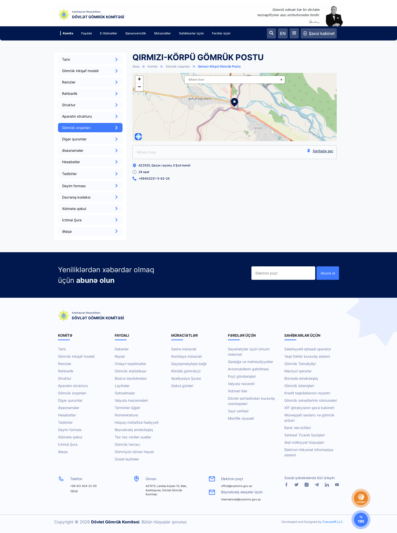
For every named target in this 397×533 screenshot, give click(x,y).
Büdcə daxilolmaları (131, 378)
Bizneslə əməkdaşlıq (301, 378)
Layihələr (122, 385)
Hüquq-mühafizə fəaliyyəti (136, 422)
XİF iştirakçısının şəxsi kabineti (309, 408)
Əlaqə (90, 231)
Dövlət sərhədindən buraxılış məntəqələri (251, 401)
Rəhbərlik (90, 93)
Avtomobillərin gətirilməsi (248, 369)
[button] (234, 102)
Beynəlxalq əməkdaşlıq (134, 430)
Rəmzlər (90, 82)
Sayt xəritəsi (238, 411)
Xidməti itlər (237, 391)
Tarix (90, 59)
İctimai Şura (90, 220)
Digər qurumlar (90, 139)
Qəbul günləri (182, 385)
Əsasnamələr (90, 150)
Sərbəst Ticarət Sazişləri (304, 435)
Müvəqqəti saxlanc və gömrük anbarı (309, 417)
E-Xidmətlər (108, 33)
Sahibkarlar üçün (191, 33)
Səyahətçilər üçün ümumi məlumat (248, 351)
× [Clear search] (281, 79)
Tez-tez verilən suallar (133, 437)
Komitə (66, 33)
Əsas (136, 66)
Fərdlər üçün (221, 33)
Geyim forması (90, 186)
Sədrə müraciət (183, 349)
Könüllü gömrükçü (186, 371)
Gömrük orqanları (90, 127)
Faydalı (86, 33)
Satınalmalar (125, 393)
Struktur (90, 105)
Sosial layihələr (127, 459)
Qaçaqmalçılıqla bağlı (189, 363)
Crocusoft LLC (332, 522)
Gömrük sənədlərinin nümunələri (310, 400)
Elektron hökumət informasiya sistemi (308, 452)
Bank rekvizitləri (297, 427)
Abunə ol (328, 273)
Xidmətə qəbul (90, 208)
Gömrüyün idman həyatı (134, 452)
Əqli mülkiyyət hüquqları (304, 442)
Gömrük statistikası (130, 371)
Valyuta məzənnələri (131, 400)
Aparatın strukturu (90, 116)
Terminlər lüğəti (127, 408)
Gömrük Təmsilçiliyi (300, 363)
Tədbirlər (65, 422)
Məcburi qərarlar (298, 371)
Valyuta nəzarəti (241, 383)
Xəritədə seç (320, 151)
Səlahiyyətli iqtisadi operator (307, 349)
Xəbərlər (122, 349)
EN (283, 33)
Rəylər (120, 356)
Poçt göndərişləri (242, 376)
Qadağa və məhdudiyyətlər (250, 361)
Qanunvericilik (135, 33)
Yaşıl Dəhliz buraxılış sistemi (307, 356)
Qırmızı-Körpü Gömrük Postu (219, 66)
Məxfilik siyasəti (241, 418)
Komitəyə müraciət (186, 356)
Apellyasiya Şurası (186, 378)
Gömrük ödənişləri (299, 385)
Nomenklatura (126, 415)
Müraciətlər (162, 33)
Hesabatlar (90, 162)
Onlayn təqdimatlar (130, 363)
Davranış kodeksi (90, 197)
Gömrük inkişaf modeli (90, 71)
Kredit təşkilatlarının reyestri (307, 393)
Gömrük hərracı (127, 444)
